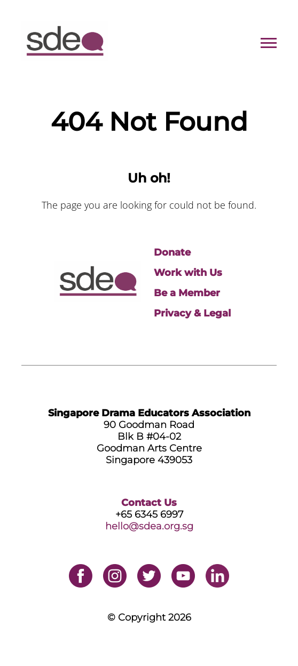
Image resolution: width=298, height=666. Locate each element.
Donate (172, 252)
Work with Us (188, 273)
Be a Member (187, 293)
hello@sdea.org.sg (149, 526)
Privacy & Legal (192, 313)
